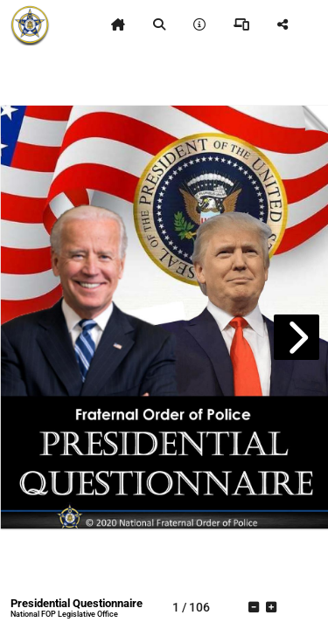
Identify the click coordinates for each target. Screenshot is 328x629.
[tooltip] (118, 24)
